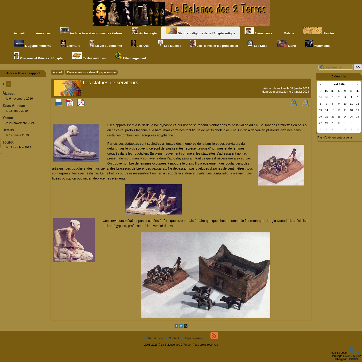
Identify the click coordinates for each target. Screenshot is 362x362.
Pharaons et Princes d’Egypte (38, 56)
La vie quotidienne (106, 43)
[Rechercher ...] (335, 67)
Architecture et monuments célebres (91, 31)
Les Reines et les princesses (214, 43)
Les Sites (257, 43)
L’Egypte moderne (32, 43)
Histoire (318, 31)
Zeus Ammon (14, 106)
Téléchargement (130, 56)
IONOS (353, 359)
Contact (173, 338)
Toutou (9, 142)
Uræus (8, 130)
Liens (286, 43)
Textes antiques (89, 56)
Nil (256, 125)
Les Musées (169, 43)
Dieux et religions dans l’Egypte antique (200, 31)
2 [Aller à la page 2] (8, 84)
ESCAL (348, 356)
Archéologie (144, 31)
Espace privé (192, 338)
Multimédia (317, 43)
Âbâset (9, 93)
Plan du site (154, 338)
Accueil (19, 33)
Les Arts (140, 43)
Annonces (42, 31)
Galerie (288, 31)
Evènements (258, 31)
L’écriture (70, 43)
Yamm (8, 118)
